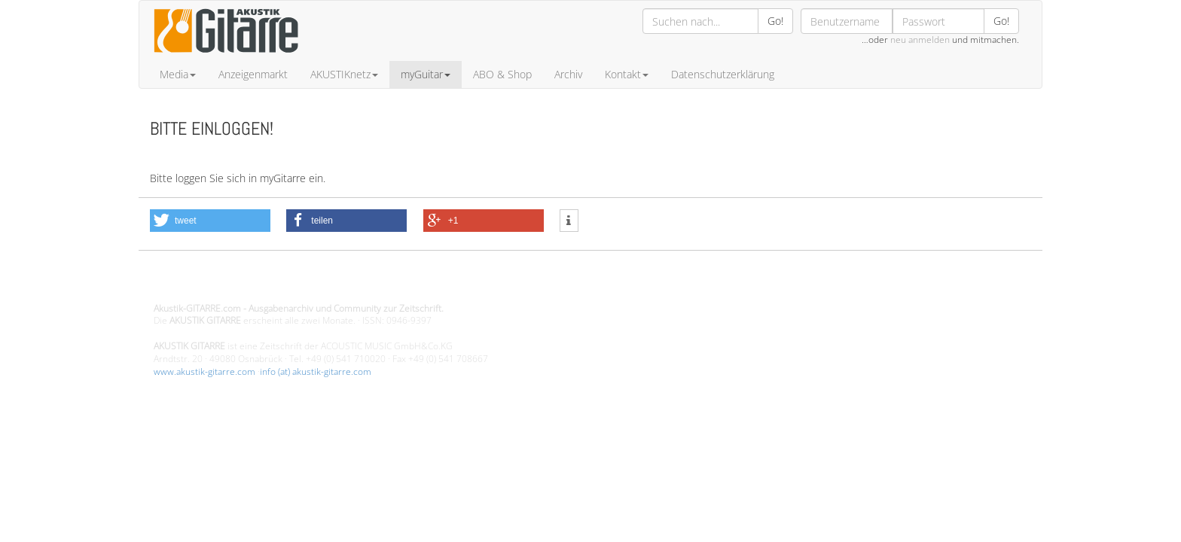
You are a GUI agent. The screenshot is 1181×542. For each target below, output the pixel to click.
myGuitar (425, 74)
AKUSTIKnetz (344, 74)
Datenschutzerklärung (722, 74)
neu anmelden (920, 39)
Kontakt (626, 74)
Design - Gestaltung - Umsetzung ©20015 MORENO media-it (277, 282)
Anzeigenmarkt (253, 74)
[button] (210, 220)
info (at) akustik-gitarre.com (315, 371)
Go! (775, 21)
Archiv (568, 74)
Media (178, 74)
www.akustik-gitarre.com (204, 371)
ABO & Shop (502, 74)
